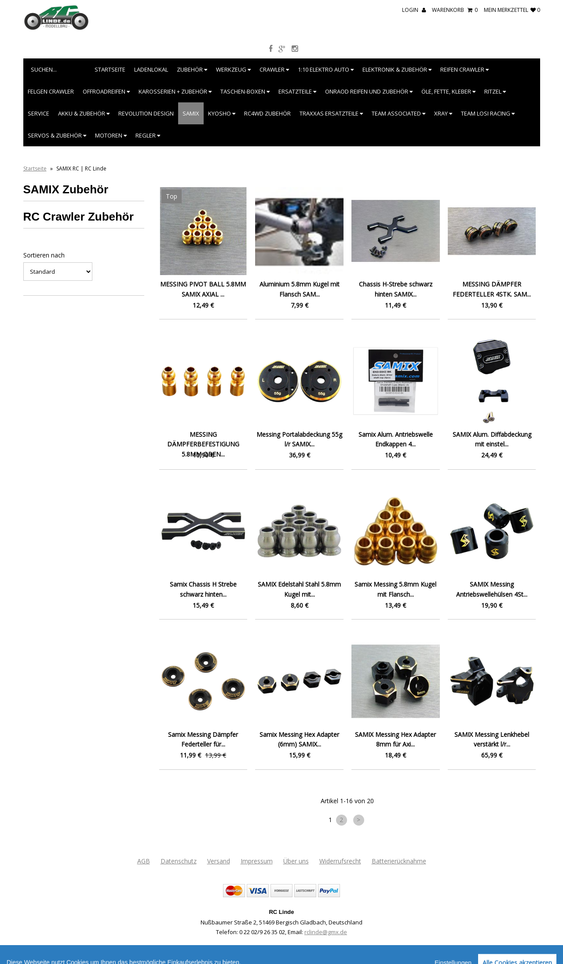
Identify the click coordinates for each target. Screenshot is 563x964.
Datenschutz (179, 861)
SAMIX (191, 113)
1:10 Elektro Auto (326, 69)
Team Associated (398, 113)
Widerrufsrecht (340, 861)
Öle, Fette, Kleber (448, 91)
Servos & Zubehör (57, 135)
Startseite (110, 69)
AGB (143, 861)
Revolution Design (146, 113)
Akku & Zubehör (84, 113)
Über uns (296, 861)
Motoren (111, 135)
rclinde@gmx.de (325, 932)
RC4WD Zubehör (267, 113)
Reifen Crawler (464, 69)
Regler (147, 135)
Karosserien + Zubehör (175, 91)
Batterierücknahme (399, 861)
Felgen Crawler (51, 91)
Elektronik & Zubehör (396, 69)
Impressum (257, 861)
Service (38, 113)
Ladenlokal (151, 69)
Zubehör (192, 69)
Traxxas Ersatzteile (331, 113)
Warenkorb (455, 10)
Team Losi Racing (488, 113)
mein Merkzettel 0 (512, 10)
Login (414, 10)
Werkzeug (233, 69)
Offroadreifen (106, 91)
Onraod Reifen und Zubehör (369, 91)
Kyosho (221, 113)
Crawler (274, 69)
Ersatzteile (297, 91)
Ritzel (495, 91)
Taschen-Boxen (245, 91)
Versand (218, 861)
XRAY (443, 113)
